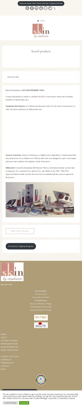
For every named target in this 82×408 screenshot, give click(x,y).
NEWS (3, 369)
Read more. (10, 177)
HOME (3, 334)
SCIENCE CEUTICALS (10, 356)
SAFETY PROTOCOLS (9, 350)
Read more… (46, 161)
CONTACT (5, 366)
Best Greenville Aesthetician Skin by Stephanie (41, 31)
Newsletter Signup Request (20, 246)
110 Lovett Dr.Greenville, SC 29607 (41, 294)
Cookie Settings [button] (10, 403)
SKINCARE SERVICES (9, 347)
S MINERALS (6, 360)
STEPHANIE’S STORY (9, 344)
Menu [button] (42, 21)
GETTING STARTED (9, 341)
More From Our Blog (20, 231)
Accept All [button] (24, 403)
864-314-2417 (39, 97)
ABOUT (4, 337)
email (26, 97)
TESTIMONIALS (7, 363)
